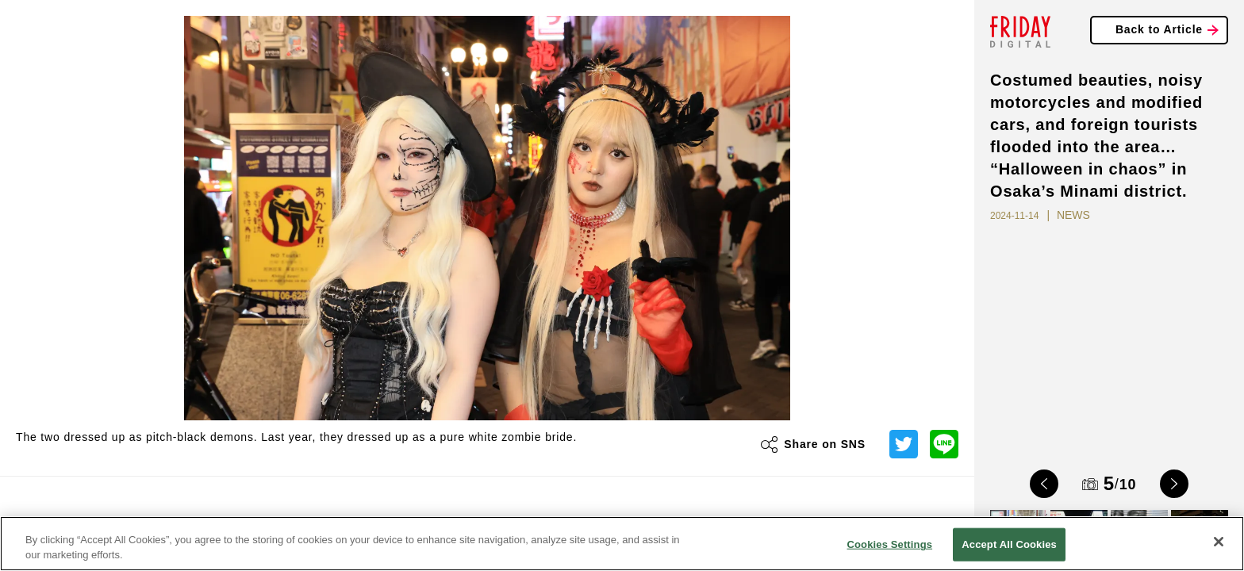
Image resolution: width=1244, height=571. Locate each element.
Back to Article (1159, 29)
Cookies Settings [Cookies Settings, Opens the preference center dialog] (890, 544)
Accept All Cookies (1009, 544)
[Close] (1218, 541)
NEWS (1073, 215)
